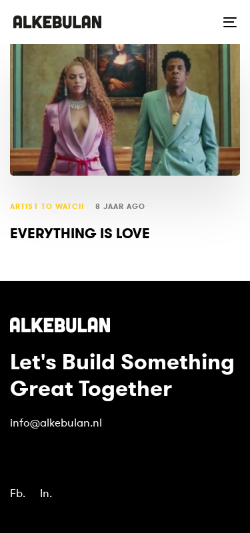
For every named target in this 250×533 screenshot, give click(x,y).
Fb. (17, 493)
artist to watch (47, 207)
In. (46, 493)
